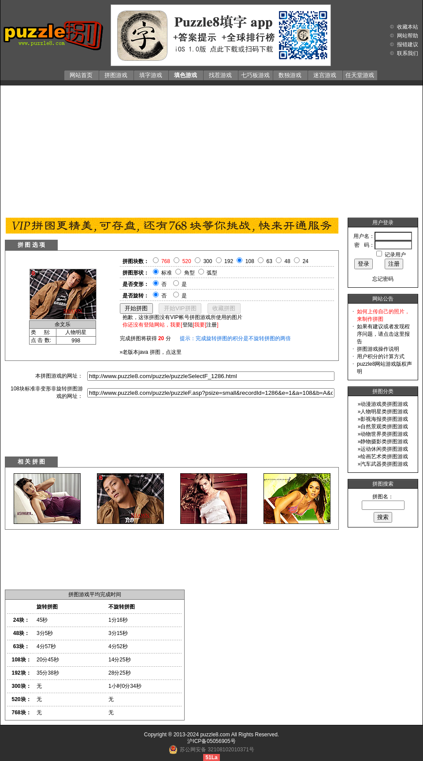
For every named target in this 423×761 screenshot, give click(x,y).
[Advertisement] (211, 149)
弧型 (212, 273)
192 (228, 261)
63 (269, 261)
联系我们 (407, 53)
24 (305, 261)
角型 (189, 273)
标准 (166, 273)
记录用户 (395, 255)
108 (249, 261)
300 (207, 261)
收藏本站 (407, 27)
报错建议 (407, 44)
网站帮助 (407, 36)
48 (287, 261)
